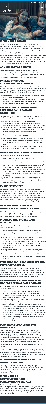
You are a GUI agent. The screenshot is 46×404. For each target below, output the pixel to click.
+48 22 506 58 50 (35, 3)
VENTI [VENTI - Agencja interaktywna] (33, 399)
